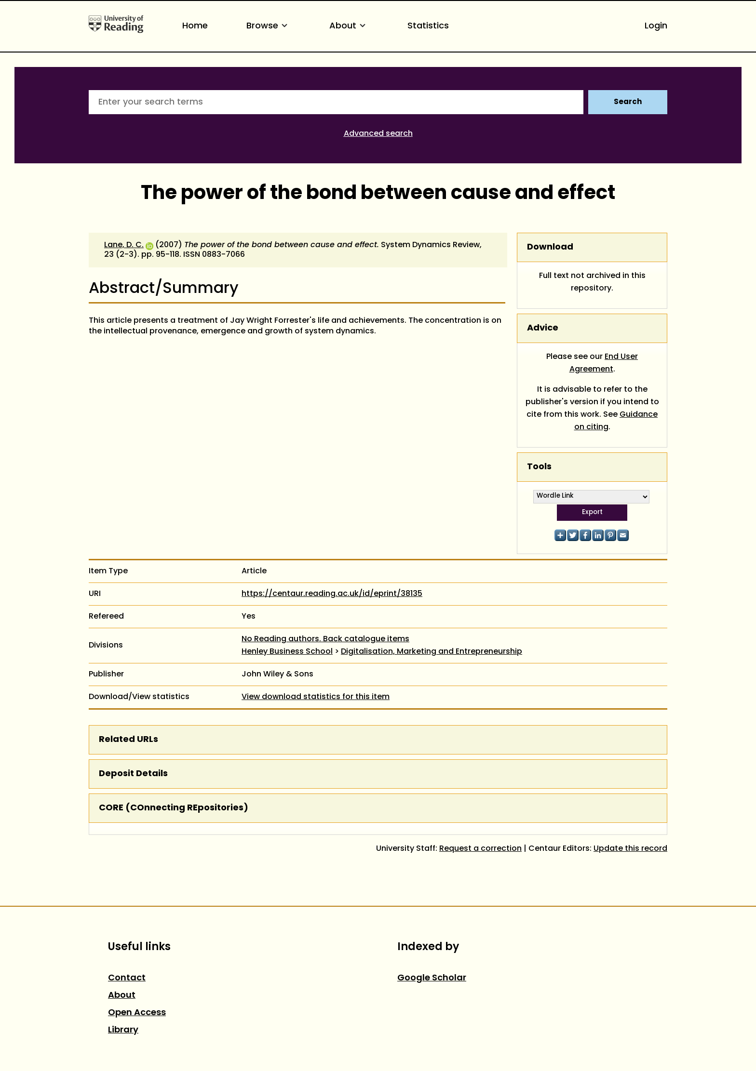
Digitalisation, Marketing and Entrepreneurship (431, 652)
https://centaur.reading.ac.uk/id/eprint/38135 (332, 594)
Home (195, 26)
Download (550, 247)
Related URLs (128, 739)
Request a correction (480, 849)
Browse (268, 26)
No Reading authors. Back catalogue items (325, 639)
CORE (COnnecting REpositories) (173, 808)
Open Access (137, 1012)
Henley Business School (287, 652)
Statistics (428, 26)
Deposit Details (133, 774)
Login (656, 26)
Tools (539, 467)
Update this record (630, 849)
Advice (542, 328)
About (349, 26)
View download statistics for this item (316, 697)
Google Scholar (431, 978)
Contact (127, 978)
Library (123, 1030)
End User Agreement (603, 363)
